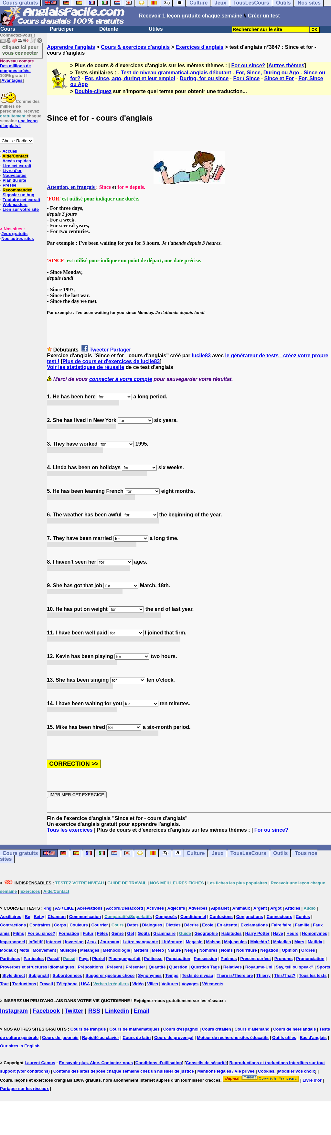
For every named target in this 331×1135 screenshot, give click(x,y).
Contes (303, 916)
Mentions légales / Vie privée (226, 1071)
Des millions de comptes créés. (17, 66)
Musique (68, 950)
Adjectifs (176, 908)
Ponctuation (178, 958)
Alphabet (220, 908)
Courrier (99, 925)
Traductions (24, 983)
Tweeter (99, 349)
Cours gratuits (20, 853)
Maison (213, 941)
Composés (166, 916)
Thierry (263, 975)
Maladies (282, 941)
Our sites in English (19, 1045)
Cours (7, 29)
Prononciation (310, 958)
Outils (280, 853)
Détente (108, 29)
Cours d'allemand (252, 1029)
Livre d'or (12, 170)
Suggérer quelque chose (110, 975)
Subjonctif (38, 975)
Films (18, 933)
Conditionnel (193, 916)
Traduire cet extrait (21, 199)
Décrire (191, 925)
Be (27, 916)
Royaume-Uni (258, 967)
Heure (292, 933)
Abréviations (90, 908)
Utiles (156, 29)
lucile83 (201, 355)
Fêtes (102, 933)
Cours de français (88, 1029)
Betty (39, 916)
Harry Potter (257, 933)
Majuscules (235, 941)
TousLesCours (248, 853)
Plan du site (14, 180)
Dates (132, 925)
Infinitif (35, 941)
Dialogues (152, 925)
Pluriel (98, 958)
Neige (190, 950)
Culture (196, 853)
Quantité (157, 967)
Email (141, 1011)
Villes (152, 983)
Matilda (315, 941)
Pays (84, 958)
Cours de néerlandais (294, 1029)
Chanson (57, 916)
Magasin (194, 941)
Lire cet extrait (17, 165)
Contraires (39, 925)
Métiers (140, 950)
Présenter (135, 967)
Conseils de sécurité (206, 1062)
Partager (120, 349)
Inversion (74, 941)
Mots (24, 950)
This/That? (284, 975)
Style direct (13, 975)
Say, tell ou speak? (294, 967)
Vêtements (212, 983)
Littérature (171, 941)
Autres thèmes (286, 65)
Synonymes (150, 975)
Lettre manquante (140, 941)
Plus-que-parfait (125, 958)
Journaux (109, 941)
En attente (227, 925)
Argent (260, 908)
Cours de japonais (60, 1037)
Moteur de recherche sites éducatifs (233, 1037)
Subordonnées (67, 975)
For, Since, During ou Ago (267, 72)
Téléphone (67, 983)
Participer (62, 29)
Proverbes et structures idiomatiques (37, 967)
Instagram (14, 1011)
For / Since (246, 78)
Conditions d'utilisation (158, 1062)
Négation (269, 950)
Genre (118, 933)
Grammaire (164, 933)
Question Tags (205, 967)
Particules (34, 958)
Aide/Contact (15, 156)
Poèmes (229, 958)
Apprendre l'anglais (71, 47)
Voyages (190, 983)
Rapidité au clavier (100, 1037)
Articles (292, 908)
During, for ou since (204, 78)
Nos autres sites (17, 238)
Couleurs (78, 925)
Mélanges (89, 950)
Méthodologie (116, 950)
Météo (158, 950)
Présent (114, 967)
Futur (88, 933)
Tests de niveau (197, 975)
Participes (10, 958)
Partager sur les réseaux (24, 1088)
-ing (47, 908)
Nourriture (246, 950)
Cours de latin (137, 1037)
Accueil (9, 151)
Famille (302, 925)
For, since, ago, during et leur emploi (130, 78)
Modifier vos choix (296, 1071)
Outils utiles (284, 1037)
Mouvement (44, 950)
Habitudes (231, 933)
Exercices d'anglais (199, 47)
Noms (227, 950)
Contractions (13, 925)
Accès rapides (16, 160)
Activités (155, 908)
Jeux (217, 853)
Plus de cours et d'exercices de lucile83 (111, 361)
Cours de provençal (173, 1037)
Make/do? (260, 941)
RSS (94, 1011)
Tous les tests (313, 975)
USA (85, 983)
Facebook (46, 1011)
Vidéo (138, 983)
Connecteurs (279, 916)
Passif (53, 958)
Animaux (241, 908)
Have (278, 933)
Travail (46, 983)
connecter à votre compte (120, 379)
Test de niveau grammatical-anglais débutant (176, 72)
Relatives (232, 967)
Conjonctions (249, 916)
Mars (299, 941)
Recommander (17, 190)
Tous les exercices (69, 830)
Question (178, 967)
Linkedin (117, 1011)
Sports (323, 967)
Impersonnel (12, 941)
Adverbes (198, 908)
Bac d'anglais (313, 1037)
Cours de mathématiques (134, 1029)
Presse (9, 185)
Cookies (266, 1071)
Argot (276, 908)
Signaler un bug (18, 194)
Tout (4, 983)
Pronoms (283, 958)
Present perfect (255, 958)
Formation (69, 933)
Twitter (74, 1011)
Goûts (144, 933)
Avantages (11, 80)
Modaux (8, 950)
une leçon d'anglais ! (18, 123)
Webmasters (15, 204)
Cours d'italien (216, 1029)
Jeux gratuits (14, 233)
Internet (53, 941)
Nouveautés (15, 175)
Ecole (207, 925)
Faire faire (281, 925)
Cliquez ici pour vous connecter (20, 49)
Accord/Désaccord (124, 908)
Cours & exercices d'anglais (135, 47)
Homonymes (314, 933)
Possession (205, 958)
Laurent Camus (40, 1062)
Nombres (208, 950)
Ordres (308, 950)
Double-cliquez (93, 91)
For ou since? (248, 65)
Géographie (206, 933)
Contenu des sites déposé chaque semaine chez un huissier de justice (123, 1071)
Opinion (290, 950)
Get (130, 933)
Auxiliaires (10, 916)
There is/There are (235, 975)
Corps (60, 925)
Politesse (153, 958)
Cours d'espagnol (180, 1029)
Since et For (279, 78)
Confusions (221, 916)
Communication (85, 916)
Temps (171, 975)
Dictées (173, 925)
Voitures (170, 983)
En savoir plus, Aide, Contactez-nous (96, 1062)
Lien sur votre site (21, 209)
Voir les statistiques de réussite (85, 367)
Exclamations (254, 925)
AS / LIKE (64, 908)
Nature (174, 950)
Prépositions (90, 967)
